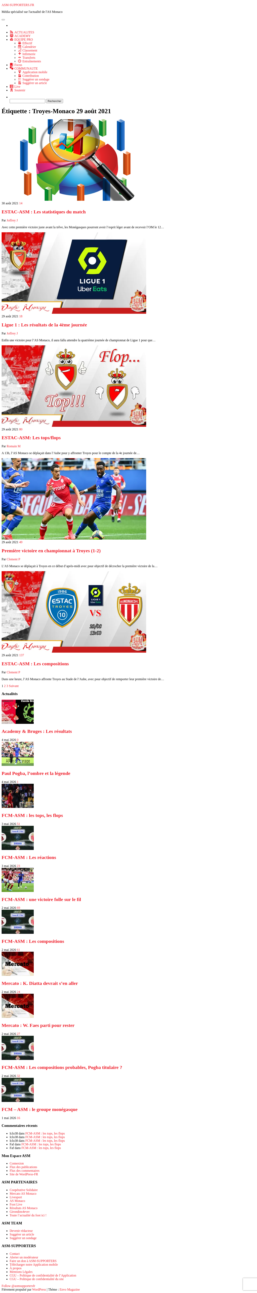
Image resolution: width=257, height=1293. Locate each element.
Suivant (14, 686)
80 (20, 429)
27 (18, 1034)
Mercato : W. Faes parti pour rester (38, 1025)
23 (18, 866)
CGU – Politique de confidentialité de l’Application (43, 1275)
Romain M (13, 446)
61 (18, 949)
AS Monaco (17, 1200)
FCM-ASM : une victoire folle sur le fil (41, 899)
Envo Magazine (70, 1289)
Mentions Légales (21, 1271)
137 (21, 655)
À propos (15, 1268)
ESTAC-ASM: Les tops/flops (31, 437)
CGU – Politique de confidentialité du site (37, 1279)
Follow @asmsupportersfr (18, 1286)
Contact (15, 1253)
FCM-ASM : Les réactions (29, 857)
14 (20, 203)
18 (20, 316)
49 (20, 542)
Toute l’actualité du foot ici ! (28, 1215)
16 (18, 1118)
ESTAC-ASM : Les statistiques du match (44, 211)
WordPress (39, 1289)
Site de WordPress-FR (24, 1174)
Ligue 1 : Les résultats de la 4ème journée (44, 324)
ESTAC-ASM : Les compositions (35, 663)
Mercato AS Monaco (23, 1193)
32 (18, 1076)
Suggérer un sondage (23, 1238)
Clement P (13, 559)
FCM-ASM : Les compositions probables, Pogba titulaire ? (62, 1067)
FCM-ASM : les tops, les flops (32, 815)
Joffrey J (12, 220)
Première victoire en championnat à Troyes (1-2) (51, 550)
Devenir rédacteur (21, 1230)
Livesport (16, 1197)
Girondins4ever (20, 1211)
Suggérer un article (22, 1234)
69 (18, 907)
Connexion (17, 1163)
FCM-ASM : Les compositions (33, 941)
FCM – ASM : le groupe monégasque (40, 1109)
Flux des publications (23, 1167)
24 (18, 992)
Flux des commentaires (24, 1170)
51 (18, 824)
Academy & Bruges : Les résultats (37, 731)
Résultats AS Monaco (24, 1208)
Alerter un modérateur (24, 1257)
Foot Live (16, 1204)
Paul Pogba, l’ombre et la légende (36, 773)
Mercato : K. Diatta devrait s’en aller (40, 983)
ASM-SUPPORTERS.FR (18, 5)
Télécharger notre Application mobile (34, 1264)
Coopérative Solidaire (24, 1190)
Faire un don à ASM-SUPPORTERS (33, 1261)
